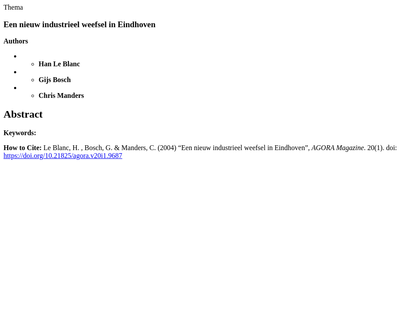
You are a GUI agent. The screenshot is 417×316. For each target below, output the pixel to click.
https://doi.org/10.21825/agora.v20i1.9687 (63, 155)
